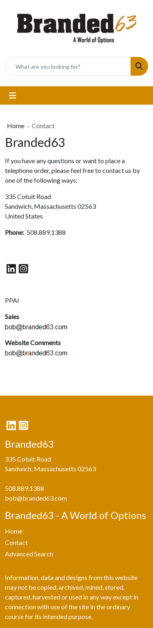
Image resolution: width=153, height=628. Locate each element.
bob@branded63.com (36, 498)
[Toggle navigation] (12, 95)
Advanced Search (29, 554)
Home (15, 125)
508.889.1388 (24, 488)
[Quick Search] (68, 66)
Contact (16, 542)
